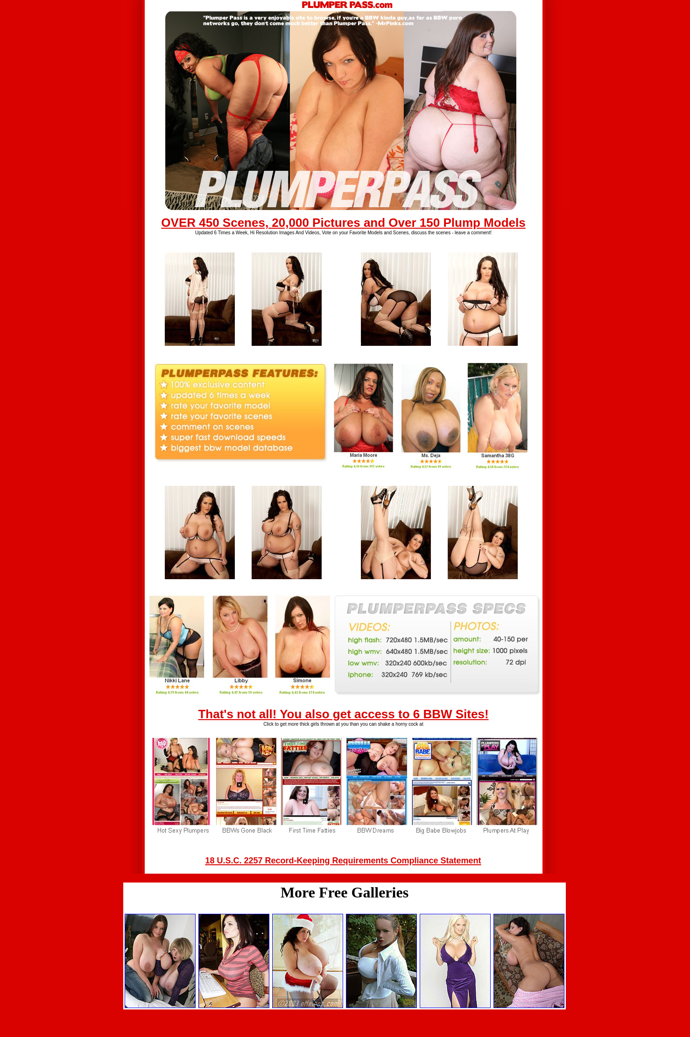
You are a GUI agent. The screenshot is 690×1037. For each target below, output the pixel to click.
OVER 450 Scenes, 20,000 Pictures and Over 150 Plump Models (343, 223)
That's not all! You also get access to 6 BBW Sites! (343, 714)
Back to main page (345, 1030)
